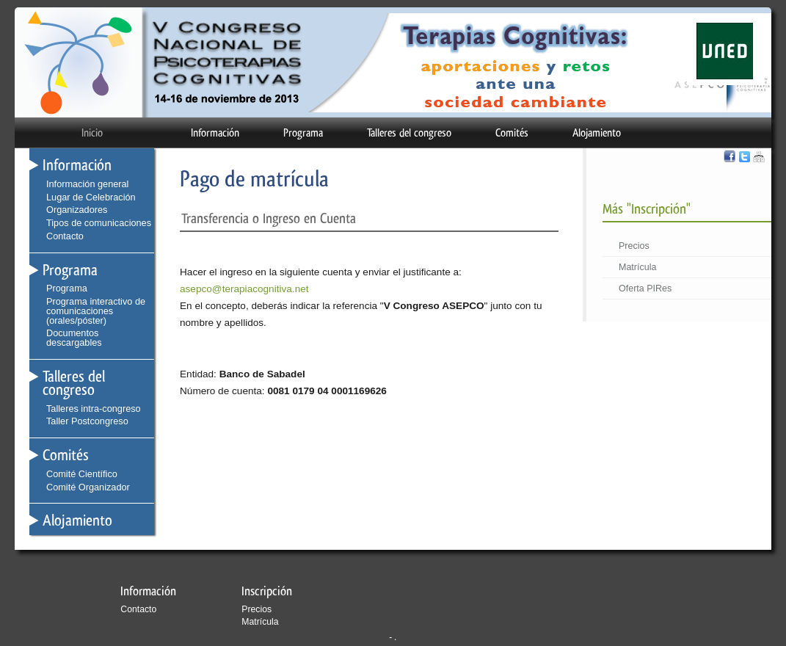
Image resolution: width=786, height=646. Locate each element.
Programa (303, 133)
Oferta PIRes (645, 288)
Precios (634, 246)
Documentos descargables (74, 337)
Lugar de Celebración (91, 197)
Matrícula (637, 267)
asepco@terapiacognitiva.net (244, 288)
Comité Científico (81, 473)
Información (215, 133)
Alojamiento (596, 133)
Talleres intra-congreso (93, 408)
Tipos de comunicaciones (98, 222)
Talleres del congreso (409, 133)
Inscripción (266, 591)
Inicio (92, 133)
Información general (87, 183)
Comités (511, 133)
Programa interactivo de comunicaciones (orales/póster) (95, 310)
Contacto (65, 236)
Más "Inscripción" (647, 209)
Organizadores (76, 209)
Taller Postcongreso (87, 421)
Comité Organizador (88, 487)
